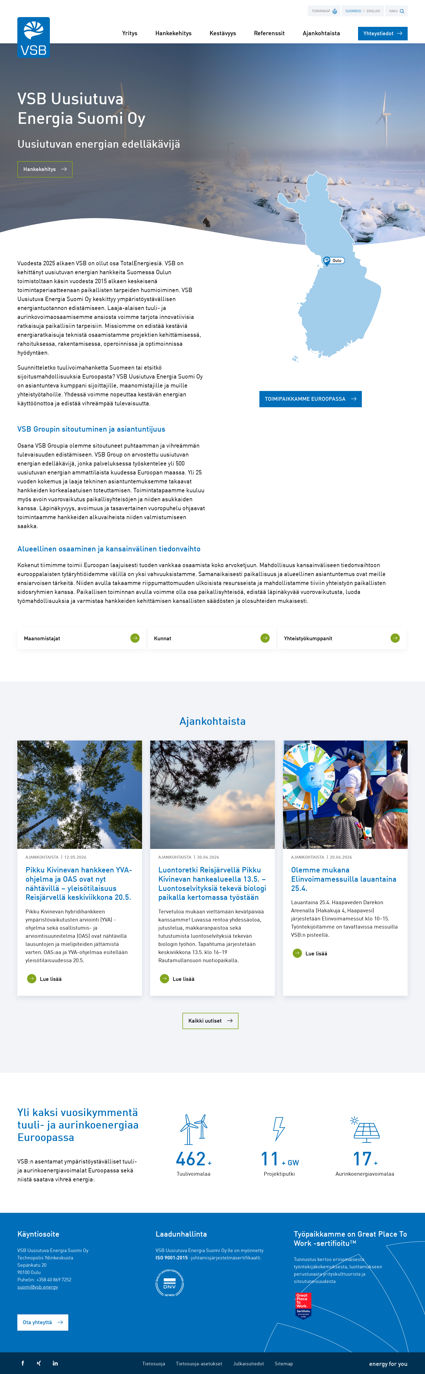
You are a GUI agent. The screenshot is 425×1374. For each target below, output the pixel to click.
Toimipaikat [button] (324, 11)
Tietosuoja (153, 1363)
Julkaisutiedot (248, 1363)
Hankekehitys (173, 32)
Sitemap (284, 1363)
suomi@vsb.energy (37, 1286)
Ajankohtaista (321, 32)
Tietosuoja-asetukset (199, 1363)
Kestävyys (223, 32)
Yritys (129, 32)
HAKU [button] (396, 11)
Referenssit (269, 32)
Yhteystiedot (382, 33)
